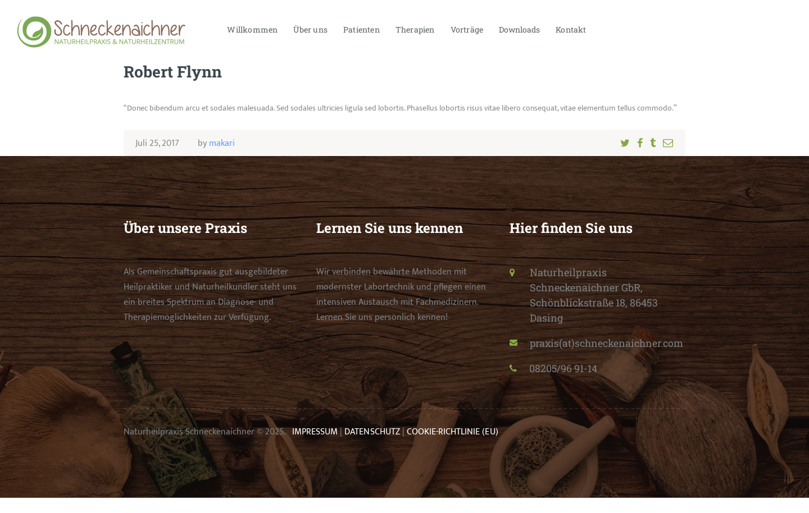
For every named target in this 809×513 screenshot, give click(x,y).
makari (222, 143)
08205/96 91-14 (564, 383)
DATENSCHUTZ (371, 447)
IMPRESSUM (315, 447)
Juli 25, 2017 (157, 143)
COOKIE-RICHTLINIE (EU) (451, 447)
